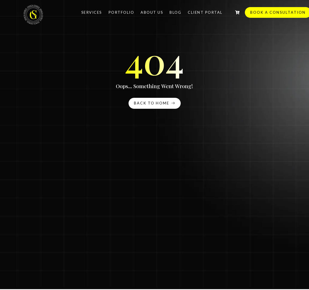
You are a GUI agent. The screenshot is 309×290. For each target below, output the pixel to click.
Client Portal (205, 12)
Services (91, 12)
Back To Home (154, 103)
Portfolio (121, 12)
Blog (175, 12)
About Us (152, 12)
